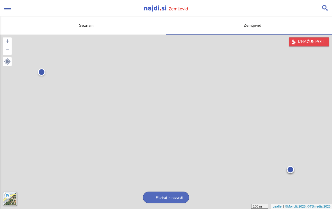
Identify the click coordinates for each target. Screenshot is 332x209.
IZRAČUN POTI (311, 41)
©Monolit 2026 (295, 206)
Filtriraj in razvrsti (166, 197)
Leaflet (277, 206)
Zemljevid (249, 25)
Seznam (83, 25)
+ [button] (7, 41)
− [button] (7, 50)
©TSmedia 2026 (319, 206)
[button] (7, 61)
